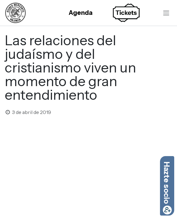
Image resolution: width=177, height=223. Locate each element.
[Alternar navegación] (166, 12)
